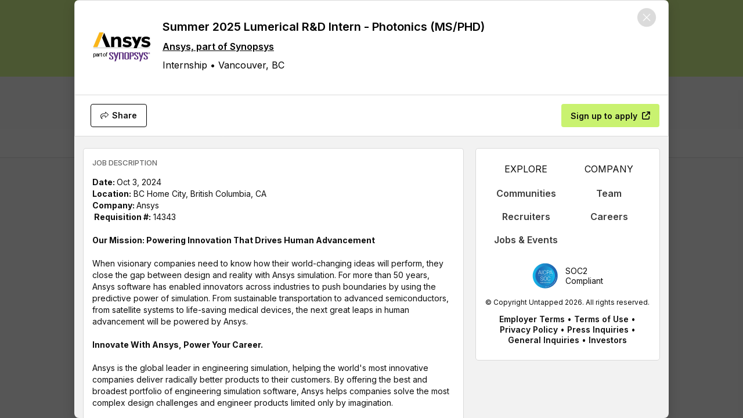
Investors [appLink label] (608, 340)
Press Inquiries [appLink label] (598, 329)
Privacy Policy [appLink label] (529, 329)
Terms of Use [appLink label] (601, 319)
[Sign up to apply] (610, 115)
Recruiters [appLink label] (526, 216)
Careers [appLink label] (609, 216)
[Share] (119, 115)
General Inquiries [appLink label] (543, 340)
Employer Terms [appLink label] (532, 319)
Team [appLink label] (609, 193)
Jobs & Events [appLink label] (526, 240)
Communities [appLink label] (526, 193)
